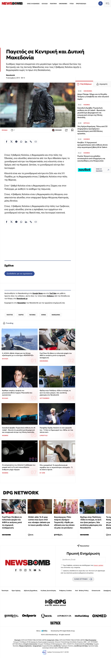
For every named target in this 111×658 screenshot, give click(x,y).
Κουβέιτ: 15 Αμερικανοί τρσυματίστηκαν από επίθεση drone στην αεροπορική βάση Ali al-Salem (92, 144)
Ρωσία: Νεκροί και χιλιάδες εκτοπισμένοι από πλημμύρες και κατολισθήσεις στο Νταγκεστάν (91, 158)
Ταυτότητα (5, 590)
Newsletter (21, 303)
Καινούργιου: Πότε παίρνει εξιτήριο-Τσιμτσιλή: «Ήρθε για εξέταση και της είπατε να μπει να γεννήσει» (64, 522)
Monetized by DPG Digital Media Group (63, 631)
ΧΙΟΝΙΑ (43, 315)
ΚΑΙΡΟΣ (21, 315)
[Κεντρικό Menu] (107, 3)
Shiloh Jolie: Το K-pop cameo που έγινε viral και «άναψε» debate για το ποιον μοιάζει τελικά (39, 521)
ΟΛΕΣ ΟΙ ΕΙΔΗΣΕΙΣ (33, 3)
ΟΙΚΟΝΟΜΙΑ (63, 3)
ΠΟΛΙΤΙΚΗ (53, 3)
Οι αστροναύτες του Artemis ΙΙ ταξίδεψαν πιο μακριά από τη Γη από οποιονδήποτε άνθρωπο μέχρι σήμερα (18, 467)
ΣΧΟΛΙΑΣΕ (57, 130)
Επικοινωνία (96, 590)
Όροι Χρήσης (16, 590)
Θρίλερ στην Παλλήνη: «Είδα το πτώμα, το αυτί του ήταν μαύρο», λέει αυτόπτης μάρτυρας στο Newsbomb (55, 392)
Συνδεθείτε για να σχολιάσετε (19, 273)
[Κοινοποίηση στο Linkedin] (26, 141)
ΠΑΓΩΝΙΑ (32, 315)
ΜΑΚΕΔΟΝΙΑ (56, 315)
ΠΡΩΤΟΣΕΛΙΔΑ (81, 3)
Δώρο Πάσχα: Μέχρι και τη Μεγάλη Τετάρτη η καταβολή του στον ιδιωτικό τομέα (93, 96)
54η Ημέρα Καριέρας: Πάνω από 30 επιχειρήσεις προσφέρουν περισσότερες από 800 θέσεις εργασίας (92, 130)
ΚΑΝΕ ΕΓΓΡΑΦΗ (83, 579)
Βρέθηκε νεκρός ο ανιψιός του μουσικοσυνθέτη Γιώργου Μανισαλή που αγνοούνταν (17, 392)
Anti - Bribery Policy (81, 590)
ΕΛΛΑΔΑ (45, 3)
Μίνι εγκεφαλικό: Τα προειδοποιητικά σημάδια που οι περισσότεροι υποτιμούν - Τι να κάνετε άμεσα (56, 467)
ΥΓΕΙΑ (71, 3)
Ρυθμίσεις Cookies (65, 590)
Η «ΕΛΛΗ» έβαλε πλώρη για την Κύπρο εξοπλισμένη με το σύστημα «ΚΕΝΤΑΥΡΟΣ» (18, 354)
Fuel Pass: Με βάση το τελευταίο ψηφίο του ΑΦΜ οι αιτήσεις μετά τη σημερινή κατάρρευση (56, 355)
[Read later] (72, 130)
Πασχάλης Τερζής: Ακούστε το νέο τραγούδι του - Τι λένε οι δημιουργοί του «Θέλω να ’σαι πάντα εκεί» (56, 430)
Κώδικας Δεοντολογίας (48, 590)
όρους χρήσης (98, 565)
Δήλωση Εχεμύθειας (30, 590)
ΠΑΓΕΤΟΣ (10, 315)
